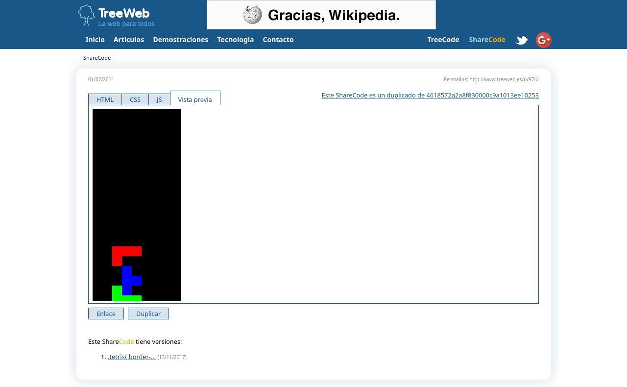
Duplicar (148, 313)
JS (159, 99)
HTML (105, 99)
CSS (135, 99)
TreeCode (443, 39)
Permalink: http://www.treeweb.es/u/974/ (491, 79)
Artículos (129, 39)
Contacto (278, 39)
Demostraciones (180, 39)
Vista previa (195, 99)
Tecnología (235, 39)
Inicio (95, 39)
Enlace (106, 313)
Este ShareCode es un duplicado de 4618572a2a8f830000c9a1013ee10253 (430, 95)
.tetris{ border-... (132, 356)
